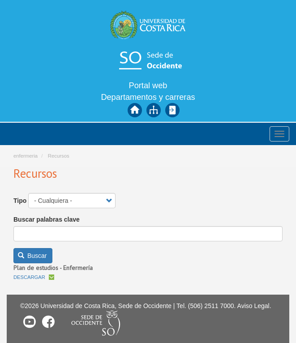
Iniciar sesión (172, 110)
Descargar (29, 277)
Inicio (135, 110)
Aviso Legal (253, 305)
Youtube (29, 321)
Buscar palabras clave (46, 219)
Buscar (32, 255)
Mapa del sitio (153, 110)
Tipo (19, 200)
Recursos (58, 156)
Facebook (48, 321)
